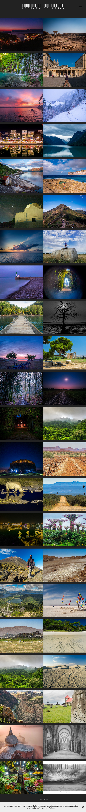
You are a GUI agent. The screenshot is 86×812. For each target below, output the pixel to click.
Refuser (52, 808)
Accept (44, 808)
